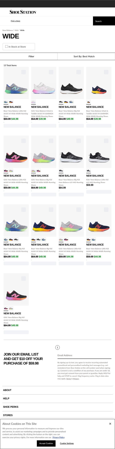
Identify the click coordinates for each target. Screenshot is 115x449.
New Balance (7, 30)
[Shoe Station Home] (23, 12)
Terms (68, 379)
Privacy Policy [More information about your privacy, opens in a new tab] (59, 437)
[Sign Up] (108, 355)
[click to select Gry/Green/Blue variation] (6, 102)
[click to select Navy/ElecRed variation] (11, 102)
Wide (22, 30)
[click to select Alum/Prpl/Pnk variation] (33, 102)
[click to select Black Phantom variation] (61, 102)
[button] (11, 21)
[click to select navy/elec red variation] (88, 102)
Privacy (76, 379)
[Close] (110, 423)
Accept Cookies (46, 443)
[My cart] (111, 12)
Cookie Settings (67, 443)
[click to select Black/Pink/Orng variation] (6, 170)
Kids (16, 30)
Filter (28, 56)
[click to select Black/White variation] (61, 170)
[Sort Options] (86, 56)
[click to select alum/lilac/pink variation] (11, 170)
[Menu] (4, 11)
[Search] (104, 20)
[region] (57, 434)
